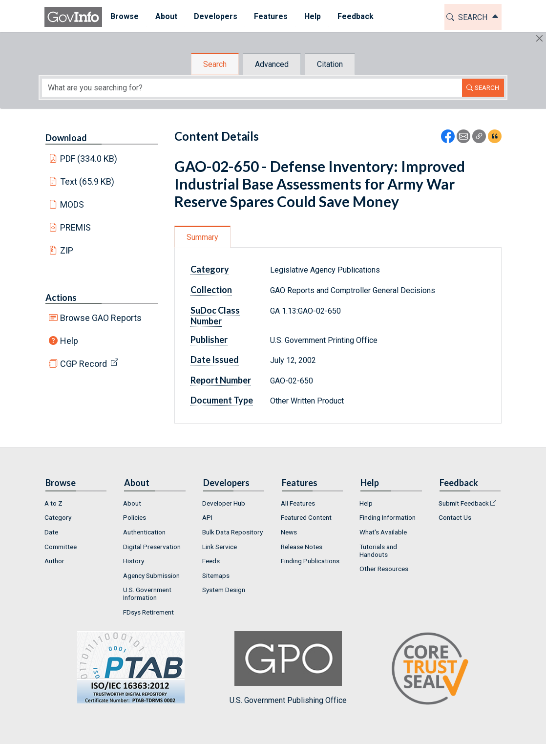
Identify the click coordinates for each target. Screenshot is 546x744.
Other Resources (383, 569)
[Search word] (252, 88)
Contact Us (455, 517)
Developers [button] (215, 16)
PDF (89, 158)
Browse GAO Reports (101, 318)
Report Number (220, 380)
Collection (211, 289)
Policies (134, 517)
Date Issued (214, 359)
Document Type (221, 400)
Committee (60, 547)
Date (51, 532)
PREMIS (75, 227)
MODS (72, 204)
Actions (61, 297)
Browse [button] (124, 16)
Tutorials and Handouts (378, 550)
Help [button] (312, 16)
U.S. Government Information (147, 593)
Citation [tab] (330, 64)
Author (54, 561)
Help (69, 341)
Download (66, 137)
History (133, 561)
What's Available (383, 532)
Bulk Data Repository (232, 532)
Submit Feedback (464, 503)
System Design (223, 590)
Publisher (209, 339)
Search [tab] (215, 64)
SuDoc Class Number (215, 315)
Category (209, 269)
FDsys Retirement (148, 612)
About (132, 503)
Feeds (211, 561)
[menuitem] (124, 17)
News (289, 532)
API (207, 517)
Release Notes (301, 547)
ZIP (66, 250)
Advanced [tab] (272, 64)
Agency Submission (151, 575)
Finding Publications (310, 561)
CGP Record (83, 364)
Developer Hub (223, 503)
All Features (298, 503)
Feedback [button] (355, 16)
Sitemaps (216, 575)
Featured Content (306, 517)
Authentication (144, 532)
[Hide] (539, 38)
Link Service (219, 547)
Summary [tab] (202, 237)
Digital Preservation (152, 547)
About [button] (166, 16)
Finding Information (387, 517)
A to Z (53, 503)
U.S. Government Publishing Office (288, 668)
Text (87, 181)
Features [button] (271, 16)
